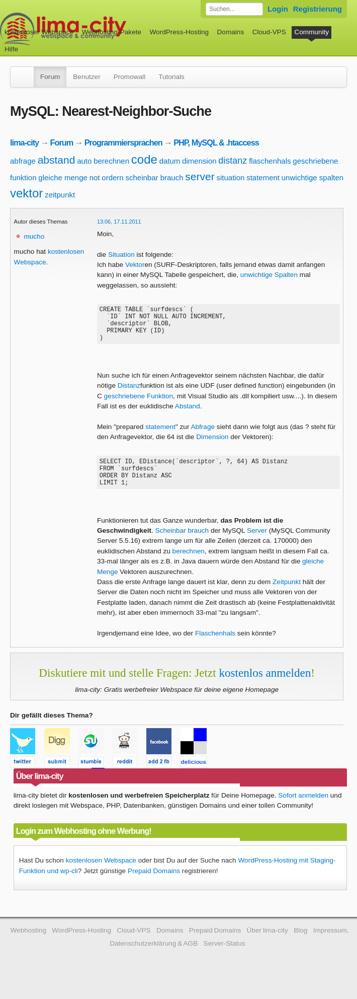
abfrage (23, 161)
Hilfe (11, 49)
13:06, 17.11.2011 (119, 222)
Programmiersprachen (123, 142)
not (95, 177)
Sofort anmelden (303, 809)
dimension (199, 161)
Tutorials (171, 77)
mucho (34, 236)
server (199, 176)
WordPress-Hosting (179, 32)
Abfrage (203, 434)
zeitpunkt (60, 194)
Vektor (135, 264)
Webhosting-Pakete (111, 32)
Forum (50, 77)
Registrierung (317, 9)
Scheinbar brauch (182, 544)
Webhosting (28, 944)
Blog (300, 944)
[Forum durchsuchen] (234, 9)
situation (230, 177)
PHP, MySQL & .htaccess (216, 142)
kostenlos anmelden (265, 686)
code (144, 159)
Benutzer (86, 77)
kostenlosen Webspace (101, 874)
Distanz (129, 393)
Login (277, 9)
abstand (56, 160)
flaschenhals (270, 161)
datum (170, 161)
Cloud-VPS (269, 32)
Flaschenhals (215, 647)
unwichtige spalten (312, 177)
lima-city (24, 142)
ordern (112, 177)
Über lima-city (267, 944)
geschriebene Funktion (138, 403)
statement (263, 177)
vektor (26, 193)
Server (257, 544)
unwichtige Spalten (269, 274)
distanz (232, 161)
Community (311, 32)
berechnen (111, 161)
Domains (230, 32)
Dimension (212, 444)
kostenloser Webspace (39, 32)
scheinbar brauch (154, 177)
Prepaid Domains (154, 884)
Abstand (187, 413)
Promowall (129, 77)
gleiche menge (62, 177)
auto (84, 161)
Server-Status (224, 957)
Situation (121, 254)
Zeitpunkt (287, 595)
